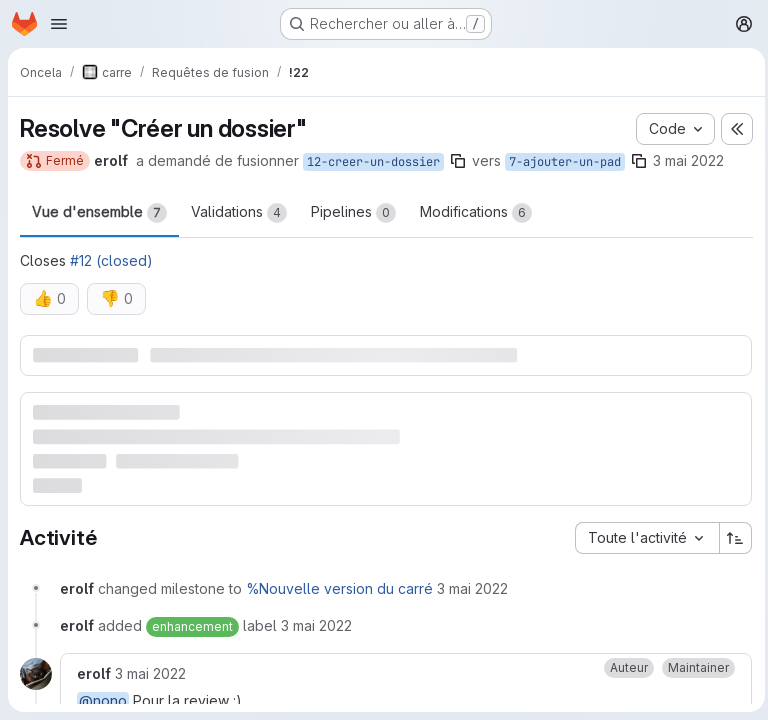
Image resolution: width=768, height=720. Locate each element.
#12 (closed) (111, 260)
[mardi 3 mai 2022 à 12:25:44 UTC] (150, 672)
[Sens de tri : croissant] (731, 537)
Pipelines (353, 213)
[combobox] (642, 537)
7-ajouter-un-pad (565, 162)
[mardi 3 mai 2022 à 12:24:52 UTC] (472, 587)
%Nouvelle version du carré (339, 587)
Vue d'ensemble (99, 213)
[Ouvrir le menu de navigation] (59, 24)
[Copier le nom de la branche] (458, 161)
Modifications (476, 213)
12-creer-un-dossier (373, 162)
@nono (103, 699)
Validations (239, 213)
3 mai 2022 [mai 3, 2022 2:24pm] (688, 160)
